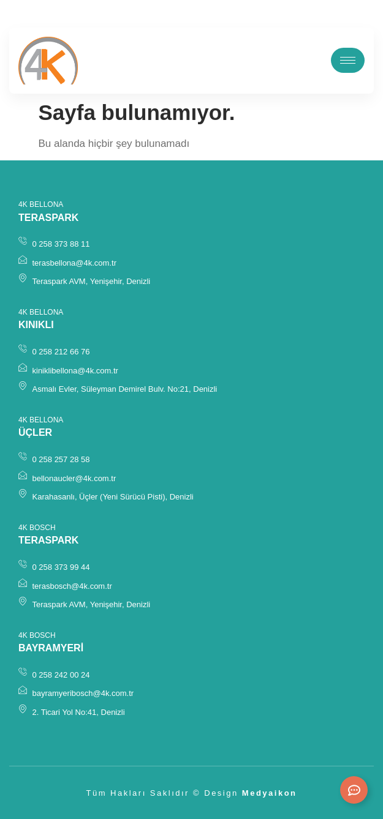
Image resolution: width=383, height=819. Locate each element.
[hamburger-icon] (348, 60)
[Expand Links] (354, 790)
